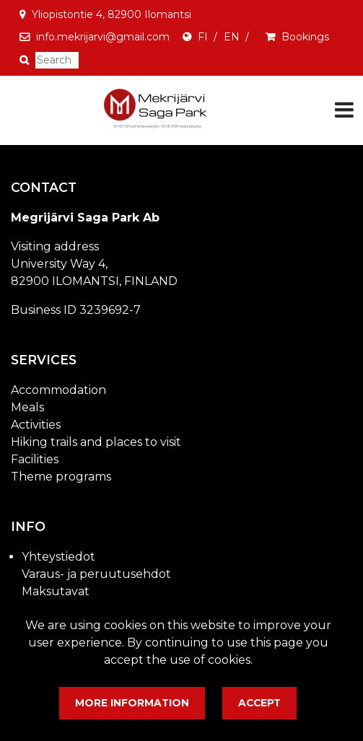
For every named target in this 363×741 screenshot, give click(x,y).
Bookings (305, 36)
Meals (27, 407)
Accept (259, 703)
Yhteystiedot (58, 557)
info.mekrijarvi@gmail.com (103, 36)
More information (132, 703)
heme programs (65, 476)
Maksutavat (55, 591)
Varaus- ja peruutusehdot (96, 574)
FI (203, 36)
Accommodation (58, 390)
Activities (36, 424)
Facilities (34, 459)
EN (232, 36)
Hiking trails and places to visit (96, 442)
